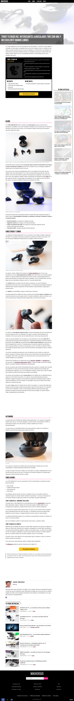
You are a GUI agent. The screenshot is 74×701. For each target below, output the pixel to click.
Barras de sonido (37, 684)
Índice (71, 699)
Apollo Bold (41, 503)
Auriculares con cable (16, 689)
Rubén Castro (22, 627)
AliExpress (10, 544)
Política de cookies (46, 695)
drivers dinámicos (34, 273)
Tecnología (39, 1)
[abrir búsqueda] (72, 1)
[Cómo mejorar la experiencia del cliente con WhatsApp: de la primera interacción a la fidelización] (63, 112)
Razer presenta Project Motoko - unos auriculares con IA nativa (35, 625)
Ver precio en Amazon (29, 94)
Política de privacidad (35, 695)
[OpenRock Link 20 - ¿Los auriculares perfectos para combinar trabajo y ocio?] (12, 610)
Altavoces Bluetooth (37, 686)
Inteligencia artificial (34, 627)
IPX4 (47, 176)
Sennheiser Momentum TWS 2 (23, 362)
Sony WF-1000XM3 (35, 360)
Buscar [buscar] (46, 678)
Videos (44, 1)
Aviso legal (55, 695)
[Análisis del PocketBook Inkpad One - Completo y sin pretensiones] (63, 168)
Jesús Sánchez (4, 42)
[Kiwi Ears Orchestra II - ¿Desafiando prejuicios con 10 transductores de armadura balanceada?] (12, 645)
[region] (63, 57)
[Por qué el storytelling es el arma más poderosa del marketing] (63, 127)
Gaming (33, 1)
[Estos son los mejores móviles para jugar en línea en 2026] (63, 140)
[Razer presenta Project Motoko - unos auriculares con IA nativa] (12, 627)
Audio (29, 1)
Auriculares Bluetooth (16, 686)
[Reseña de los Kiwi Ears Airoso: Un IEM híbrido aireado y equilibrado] (12, 663)
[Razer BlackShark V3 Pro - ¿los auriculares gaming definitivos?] (12, 636)
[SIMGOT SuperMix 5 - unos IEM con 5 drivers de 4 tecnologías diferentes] (12, 654)
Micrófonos (37, 689)
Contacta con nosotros (22, 695)
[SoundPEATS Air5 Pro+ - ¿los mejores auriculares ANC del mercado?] (12, 618)
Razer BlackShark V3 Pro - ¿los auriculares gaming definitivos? (35, 634)
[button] (3, 699)
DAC (59, 684)
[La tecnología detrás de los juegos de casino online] (63, 98)
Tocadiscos (58, 689)
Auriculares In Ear (16, 684)
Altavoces (59, 686)
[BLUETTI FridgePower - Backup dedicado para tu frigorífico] (63, 154)
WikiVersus (37, 674)
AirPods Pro (46, 360)
